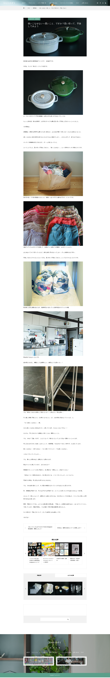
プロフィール (31, 3)
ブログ (77, 3)
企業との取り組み (53, 3)
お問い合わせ (85, 3)
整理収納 (37, 19)
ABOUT (23, 3)
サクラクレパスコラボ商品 (66, 3)
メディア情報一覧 (42, 3)
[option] (35, 553)
